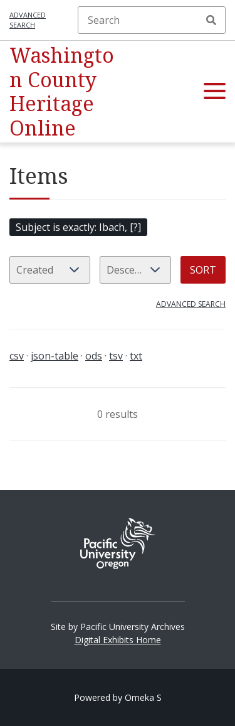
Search (211, 20)
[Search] (152, 20)
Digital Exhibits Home (118, 640)
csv (16, 356)
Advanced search (27, 20)
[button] (215, 91)
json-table (54, 356)
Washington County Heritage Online (61, 91)
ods (93, 356)
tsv (116, 356)
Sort (203, 270)
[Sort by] (49, 270)
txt (136, 356)
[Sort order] (135, 270)
